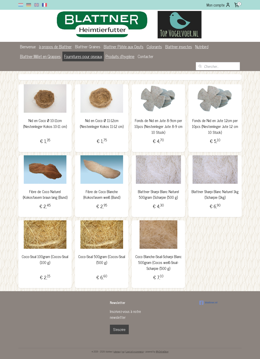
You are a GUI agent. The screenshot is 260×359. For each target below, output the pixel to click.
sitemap (117, 351)
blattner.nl (208, 302)
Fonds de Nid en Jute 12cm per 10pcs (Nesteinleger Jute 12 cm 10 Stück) (215, 126)
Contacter (145, 56)
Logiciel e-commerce (135, 351)
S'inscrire (119, 329)
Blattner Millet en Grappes (40, 56)
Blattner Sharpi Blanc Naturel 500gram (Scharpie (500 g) (158, 194)
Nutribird (201, 46)
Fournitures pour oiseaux (83, 56)
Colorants (154, 46)
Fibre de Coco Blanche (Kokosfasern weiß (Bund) (101, 194)
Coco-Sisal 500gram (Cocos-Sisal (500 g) (101, 259)
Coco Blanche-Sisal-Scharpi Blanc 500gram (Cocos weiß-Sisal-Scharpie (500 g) (158, 262)
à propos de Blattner (55, 46)
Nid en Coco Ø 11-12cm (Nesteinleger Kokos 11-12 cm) (102, 123)
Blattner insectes (178, 46)
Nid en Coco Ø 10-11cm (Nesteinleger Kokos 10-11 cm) (45, 123)
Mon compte (218, 5)
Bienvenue (28, 46)
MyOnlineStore (162, 351)
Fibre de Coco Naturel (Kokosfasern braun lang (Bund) (45, 194)
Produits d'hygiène (119, 56)
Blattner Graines (87, 46)
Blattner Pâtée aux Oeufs (123, 46)
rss (123, 351)
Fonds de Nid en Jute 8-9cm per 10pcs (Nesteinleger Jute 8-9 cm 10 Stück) (158, 126)
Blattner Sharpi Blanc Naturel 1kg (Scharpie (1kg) (215, 194)
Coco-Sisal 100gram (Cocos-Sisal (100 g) (45, 259)
